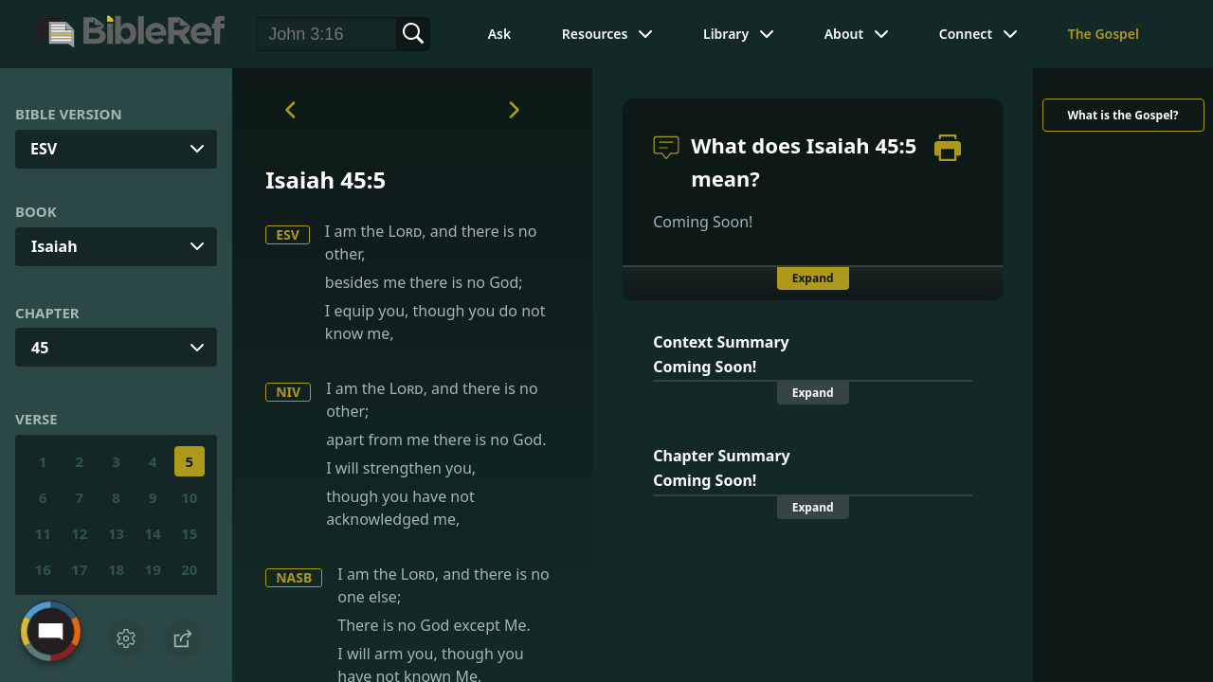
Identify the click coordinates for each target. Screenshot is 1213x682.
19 (153, 569)
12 (79, 533)
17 (79, 569)
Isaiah (54, 246)
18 (116, 569)
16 (43, 569)
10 (189, 497)
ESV (287, 234)
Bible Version (68, 113)
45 (39, 347)
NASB (294, 577)
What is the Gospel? (1122, 115)
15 (189, 533)
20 (189, 569)
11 (43, 533)
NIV (288, 392)
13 (116, 533)
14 (153, 533)
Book (36, 211)
